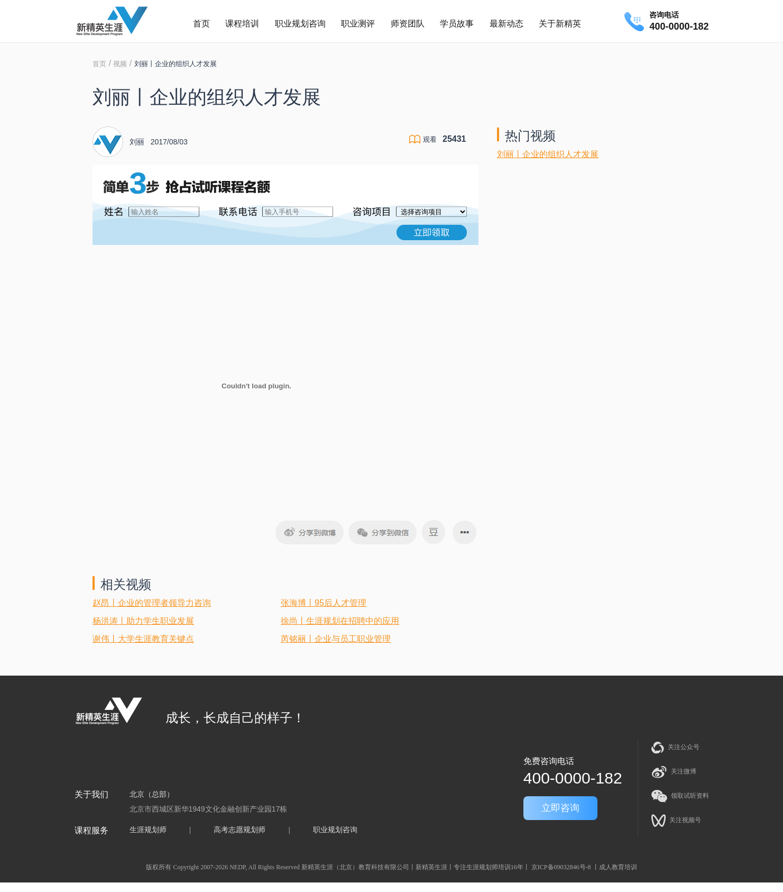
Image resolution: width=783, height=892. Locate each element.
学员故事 (457, 23)
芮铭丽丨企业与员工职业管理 (336, 638)
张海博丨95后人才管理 (323, 602)
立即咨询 (560, 808)
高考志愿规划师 (239, 830)
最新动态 (506, 23)
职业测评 (358, 23)
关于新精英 (560, 23)
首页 (201, 23)
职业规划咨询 (300, 23)
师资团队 (408, 23)
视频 (120, 64)
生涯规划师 (148, 830)
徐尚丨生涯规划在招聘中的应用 (340, 620)
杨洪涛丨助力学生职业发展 (143, 620)
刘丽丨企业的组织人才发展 (547, 154)
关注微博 (673, 772)
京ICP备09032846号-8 (561, 867)
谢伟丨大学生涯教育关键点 (143, 638)
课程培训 (242, 23)
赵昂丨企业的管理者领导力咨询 (152, 602)
